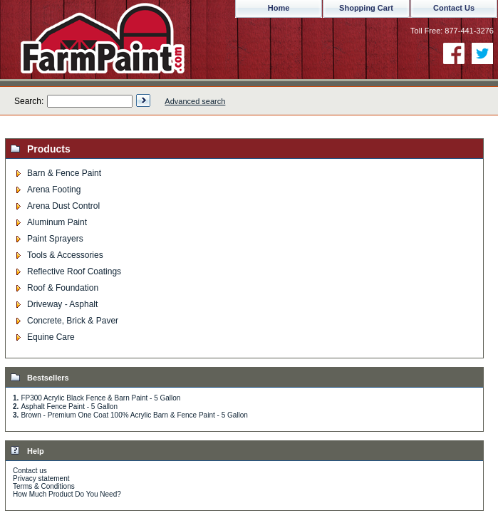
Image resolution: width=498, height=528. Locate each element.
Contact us (30, 471)
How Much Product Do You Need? (67, 494)
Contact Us (453, 8)
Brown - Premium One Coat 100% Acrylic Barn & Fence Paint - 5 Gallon (134, 415)
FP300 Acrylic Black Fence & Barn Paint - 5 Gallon (100, 398)
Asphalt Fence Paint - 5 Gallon (69, 406)
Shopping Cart (366, 8)
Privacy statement (41, 478)
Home (279, 8)
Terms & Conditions (44, 486)
